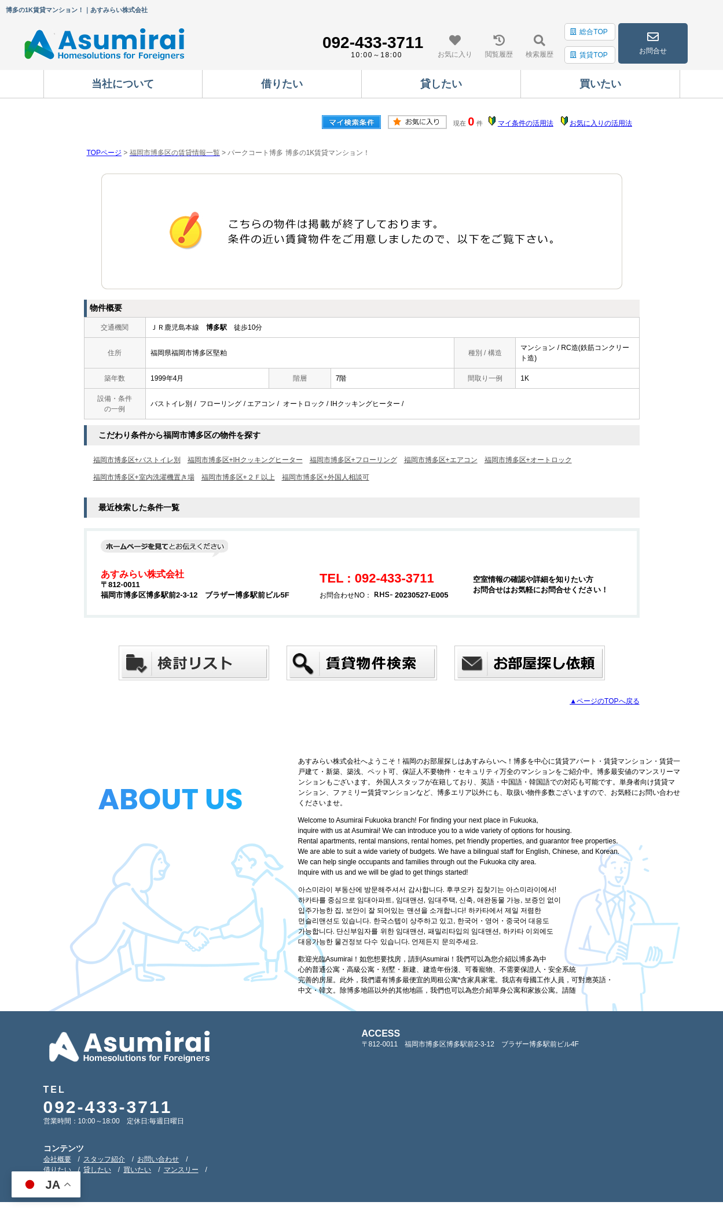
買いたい (137, 1170)
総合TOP (588, 32)
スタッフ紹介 (104, 1159)
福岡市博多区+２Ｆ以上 (238, 477)
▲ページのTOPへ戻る (604, 701)
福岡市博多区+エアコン (441, 460)
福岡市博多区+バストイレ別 (137, 460)
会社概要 (57, 1159)
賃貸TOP (588, 55)
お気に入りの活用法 (601, 123)
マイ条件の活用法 (525, 123)
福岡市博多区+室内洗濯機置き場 (143, 477)
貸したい (97, 1170)
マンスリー (181, 1170)
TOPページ (104, 153)
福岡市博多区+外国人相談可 (325, 477)
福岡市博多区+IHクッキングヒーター (245, 460)
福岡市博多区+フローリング (353, 460)
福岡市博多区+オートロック (528, 460)
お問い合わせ (158, 1159)
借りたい (57, 1170)
